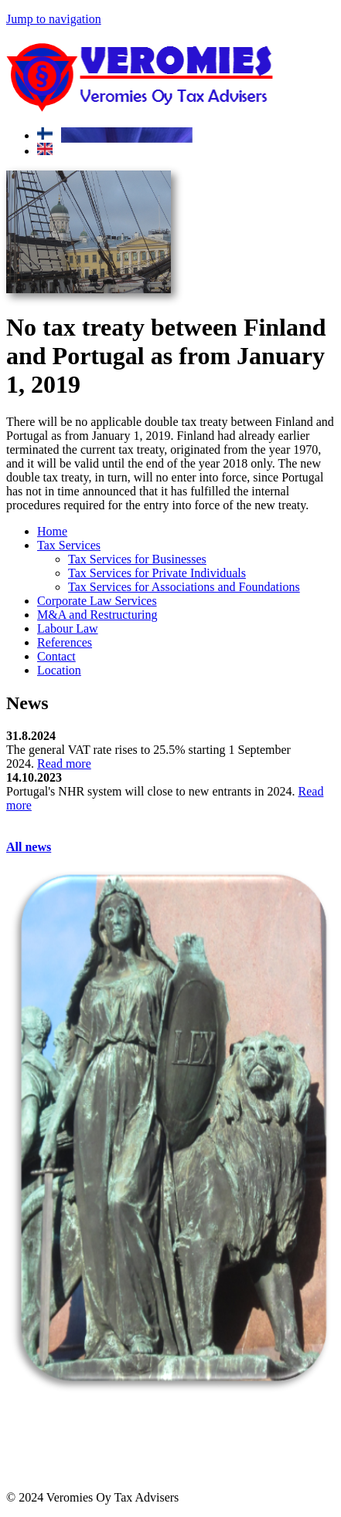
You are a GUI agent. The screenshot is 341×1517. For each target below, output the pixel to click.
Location (59, 670)
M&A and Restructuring (97, 614)
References (64, 642)
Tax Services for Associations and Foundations (184, 586)
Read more (64, 763)
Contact (56, 656)
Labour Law (67, 628)
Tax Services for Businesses (137, 559)
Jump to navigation (53, 18)
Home (52, 531)
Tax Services (69, 545)
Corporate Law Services (97, 600)
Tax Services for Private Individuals (157, 572)
